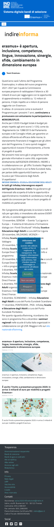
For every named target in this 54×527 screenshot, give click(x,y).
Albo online (9, 462)
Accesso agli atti (11, 465)
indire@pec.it (39, 511)
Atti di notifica (11, 459)
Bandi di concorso (12, 454)
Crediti (7, 489)
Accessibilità (10, 487)
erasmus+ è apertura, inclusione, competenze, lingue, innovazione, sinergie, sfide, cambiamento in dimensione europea (26, 344)
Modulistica (9, 467)
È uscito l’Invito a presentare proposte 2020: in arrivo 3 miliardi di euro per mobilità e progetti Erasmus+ (26, 389)
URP (6, 481)
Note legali (9, 478)
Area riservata (11, 492)
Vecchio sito (10, 484)
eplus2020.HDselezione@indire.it (29, 500)
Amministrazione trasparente (17, 451)
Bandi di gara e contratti (15, 456)
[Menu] (4, 24)
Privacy (8, 476)
